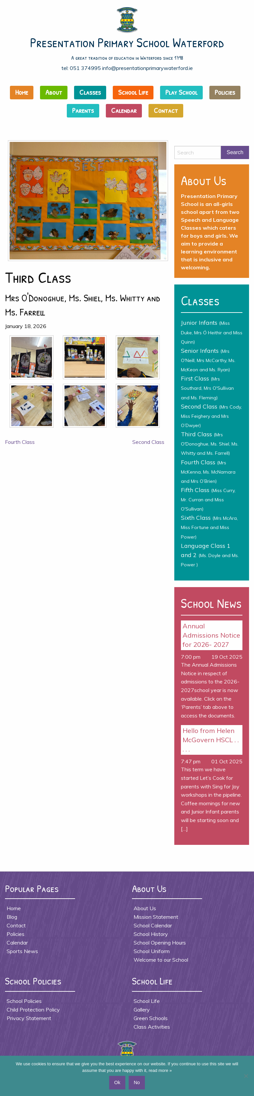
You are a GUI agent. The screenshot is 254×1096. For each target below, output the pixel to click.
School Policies (24, 1001)
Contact (166, 110)
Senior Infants (208, 360)
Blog (12, 916)
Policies (225, 92)
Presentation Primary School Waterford (127, 42)
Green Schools (151, 1018)
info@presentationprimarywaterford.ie (147, 68)
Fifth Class (208, 499)
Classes (90, 92)
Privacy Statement (29, 1018)
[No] (245, 1076)
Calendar (124, 110)
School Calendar (153, 925)
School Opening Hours (160, 942)
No (137, 1082)
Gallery (142, 1009)
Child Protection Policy (33, 1009)
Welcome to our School (161, 959)
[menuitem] (23, 94)
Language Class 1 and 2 (210, 555)
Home (21, 92)
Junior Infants (211, 332)
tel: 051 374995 (81, 68)
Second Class (148, 442)
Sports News (22, 951)
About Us (145, 908)
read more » (160, 1070)
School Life (133, 92)
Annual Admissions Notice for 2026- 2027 (211, 635)
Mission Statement (156, 916)
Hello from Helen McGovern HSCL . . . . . (211, 739)
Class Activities (152, 1026)
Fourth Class (20, 442)
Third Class (209, 443)
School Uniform (152, 951)
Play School (181, 92)
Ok (117, 1082)
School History (151, 934)
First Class (207, 387)
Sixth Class (209, 527)
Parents (83, 110)
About (53, 92)
